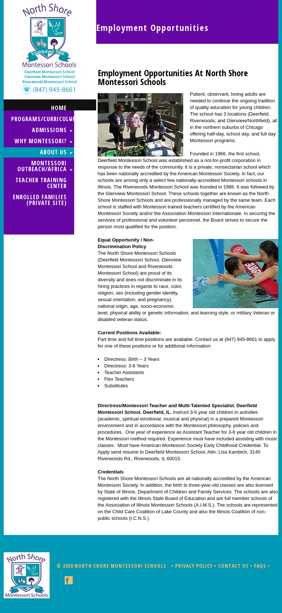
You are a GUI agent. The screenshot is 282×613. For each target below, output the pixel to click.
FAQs (260, 565)
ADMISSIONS (49, 130)
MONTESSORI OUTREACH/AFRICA (42, 166)
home (59, 108)
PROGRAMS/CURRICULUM (42, 119)
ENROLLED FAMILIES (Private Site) (40, 200)
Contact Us (233, 565)
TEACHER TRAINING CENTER (41, 183)
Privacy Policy (194, 565)
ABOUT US (53, 152)
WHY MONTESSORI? (41, 141)
